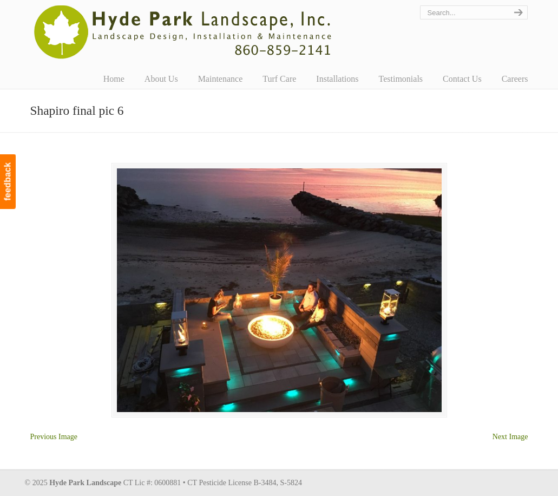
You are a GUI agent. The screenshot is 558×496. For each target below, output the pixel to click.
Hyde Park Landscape (183, 32)
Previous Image (53, 437)
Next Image (510, 437)
